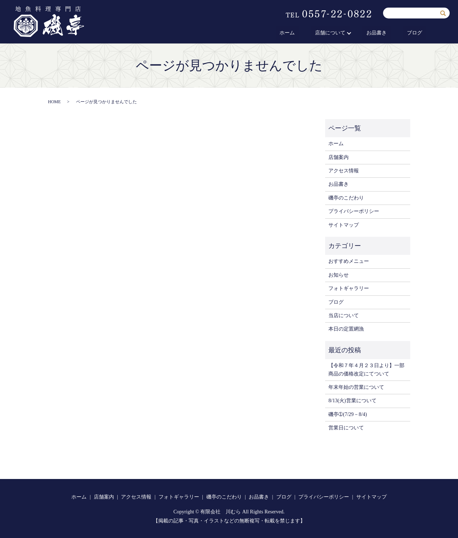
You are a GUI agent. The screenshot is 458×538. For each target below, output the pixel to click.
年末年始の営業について (356, 387)
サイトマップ (343, 225)
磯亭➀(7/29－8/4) (347, 414)
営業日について (346, 427)
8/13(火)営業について (352, 400)
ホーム (311, 33)
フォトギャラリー (348, 288)
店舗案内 (338, 157)
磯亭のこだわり (346, 198)
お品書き (388, 33)
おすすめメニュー (348, 261)
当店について (343, 315)
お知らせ (338, 275)
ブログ (418, 33)
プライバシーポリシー (353, 211)
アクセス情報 (343, 170)
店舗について (346, 33)
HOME (54, 101)
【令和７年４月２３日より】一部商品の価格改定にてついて (366, 369)
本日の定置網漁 (346, 329)
